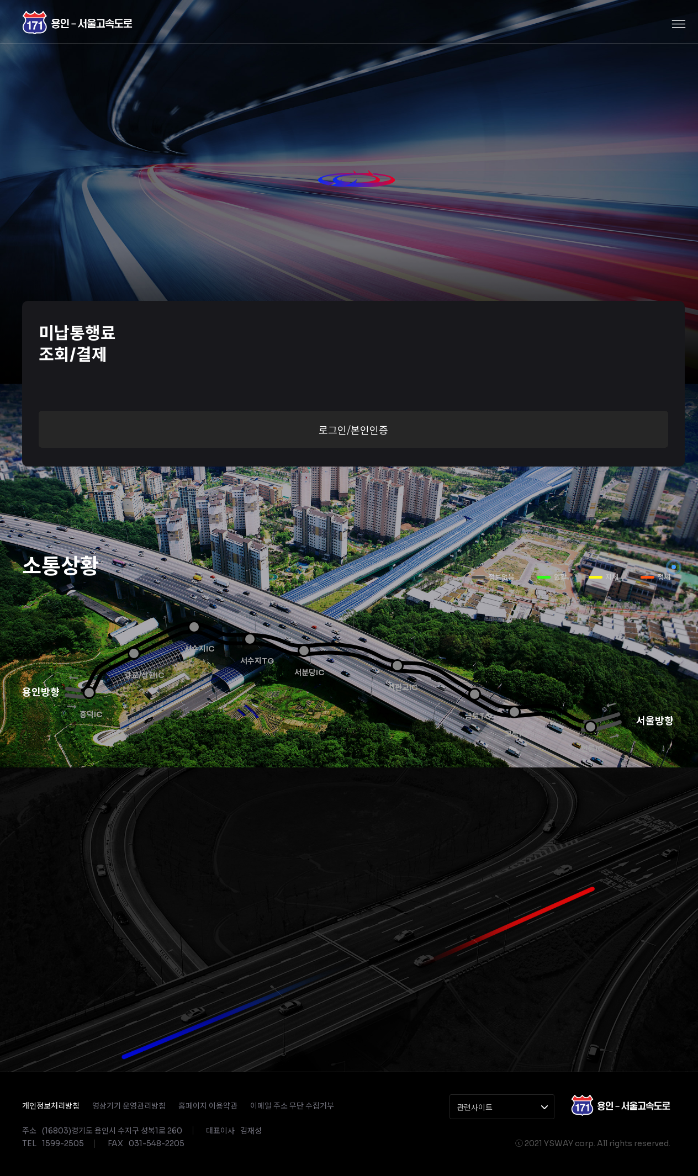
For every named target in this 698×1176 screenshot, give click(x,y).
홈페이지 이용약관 (207, 1106)
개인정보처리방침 (51, 1106)
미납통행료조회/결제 (77, 344)
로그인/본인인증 (353, 429)
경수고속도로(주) (77, 22)
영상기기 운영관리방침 (129, 1106)
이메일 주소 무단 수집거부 (292, 1106)
